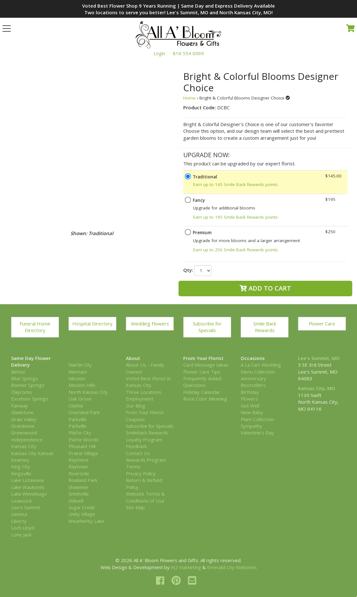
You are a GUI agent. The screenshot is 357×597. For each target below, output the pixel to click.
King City (20, 466)
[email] (192, 580)
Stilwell (75, 501)
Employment (139, 398)
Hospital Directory (92, 323)
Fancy (199, 200)
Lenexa (19, 514)
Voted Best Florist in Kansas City (148, 381)
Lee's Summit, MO (319, 358)
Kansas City (23, 446)
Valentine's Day (257, 432)
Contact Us (138, 453)
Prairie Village (83, 453)
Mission (76, 378)
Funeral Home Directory (35, 326)
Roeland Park (82, 480)
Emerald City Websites (232, 567)
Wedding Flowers (150, 323)
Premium (202, 232)
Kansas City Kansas (32, 453)
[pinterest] (177, 580)
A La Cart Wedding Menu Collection (261, 368)
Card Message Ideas (206, 365)
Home (189, 98)
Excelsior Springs (29, 398)
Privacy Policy (141, 473)
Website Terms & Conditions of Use (145, 497)
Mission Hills (81, 385)
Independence (26, 439)
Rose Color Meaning (205, 398)
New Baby (252, 412)
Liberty (19, 521)
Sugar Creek (81, 507)
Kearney (20, 460)
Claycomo (21, 392)
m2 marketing (186, 567)
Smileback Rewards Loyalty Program (147, 435)
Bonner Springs (27, 385)
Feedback (136, 446)
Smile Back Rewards (264, 326)
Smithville (78, 494)
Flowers (249, 398)
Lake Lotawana (27, 480)
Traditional (205, 177)
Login (159, 53)
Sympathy (251, 426)
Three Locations (143, 392)
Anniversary (253, 378)
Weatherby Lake (86, 521)
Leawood (21, 501)
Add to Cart (265, 288)
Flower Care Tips (201, 372)
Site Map (135, 507)
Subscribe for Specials (207, 326)
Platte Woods (83, 439)
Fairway (19, 405)
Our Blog (135, 405)
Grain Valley (23, 419)
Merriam (77, 372)
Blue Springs (24, 378)
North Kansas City (88, 392)
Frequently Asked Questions (202, 381)
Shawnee (78, 487)
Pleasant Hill (81, 446)
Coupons (135, 419)
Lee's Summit (25, 507)
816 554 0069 (188, 53)
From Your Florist (145, 412)
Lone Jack (21, 534)
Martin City (80, 365)
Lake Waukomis (28, 487)
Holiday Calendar (201, 392)
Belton (18, 372)
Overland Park (84, 412)
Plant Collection (257, 419)
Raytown (78, 466)
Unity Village (81, 514)
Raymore (78, 460)
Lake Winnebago (29, 494)
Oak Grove (80, 398)
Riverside (78, 473)
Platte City (79, 432)
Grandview (23, 426)
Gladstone (22, 412)
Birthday (250, 392)
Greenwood (24, 432)
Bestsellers (253, 385)
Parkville (77, 419)
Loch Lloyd (22, 527)
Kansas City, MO (316, 388)
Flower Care (322, 323)
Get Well (250, 405)
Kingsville (21, 473)
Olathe (75, 405)
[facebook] (161, 580)
